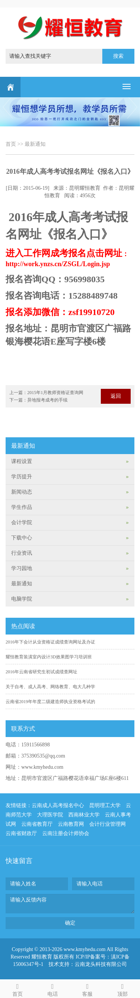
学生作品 (21, 507)
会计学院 (21, 522)
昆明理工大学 (105, 805)
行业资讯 (21, 553)
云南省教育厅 (37, 824)
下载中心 (21, 538)
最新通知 (35, 144)
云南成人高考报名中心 (58, 805)
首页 (11, 144)
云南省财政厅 (21, 833)
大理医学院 (50, 815)
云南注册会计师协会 (65, 833)
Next (133, 107)
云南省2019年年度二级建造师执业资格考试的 (50, 701)
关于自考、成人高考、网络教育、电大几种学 (50, 686)
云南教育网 (71, 824)
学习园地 (21, 568)
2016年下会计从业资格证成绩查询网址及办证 (50, 642)
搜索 (118, 56)
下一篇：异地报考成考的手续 (38, 400)
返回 (116, 396)
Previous (7, 107)
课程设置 (21, 461)
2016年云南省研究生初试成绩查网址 (41, 671)
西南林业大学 (84, 815)
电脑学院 (21, 599)
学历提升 (21, 476)
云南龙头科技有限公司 (101, 964)
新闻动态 (21, 492)
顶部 (122, 989)
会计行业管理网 (107, 824)
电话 (52, 989)
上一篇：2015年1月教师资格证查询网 (46, 392)
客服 (87, 989)
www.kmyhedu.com (42, 767)
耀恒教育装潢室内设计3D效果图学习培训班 (49, 656)
